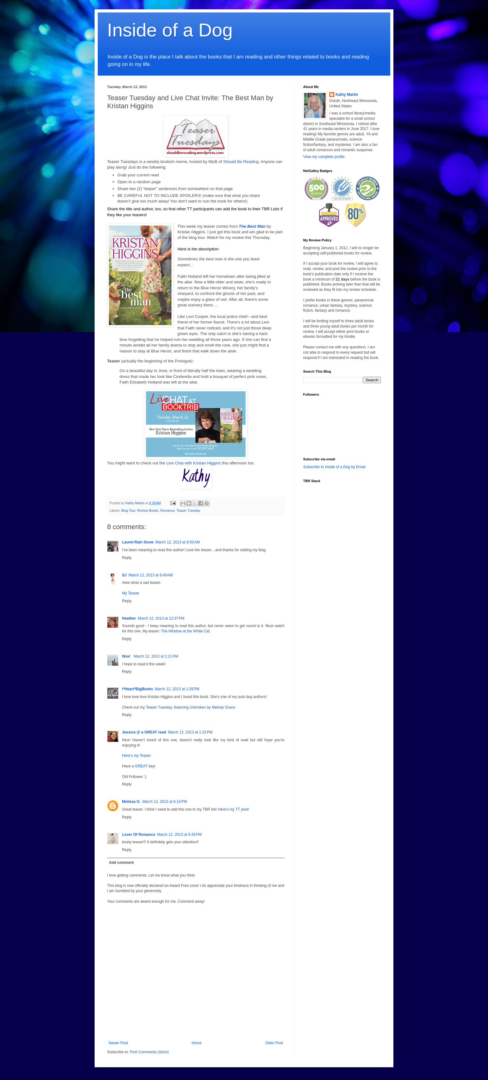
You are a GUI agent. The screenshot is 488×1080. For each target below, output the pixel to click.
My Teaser (130, 593)
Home (197, 1043)
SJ (124, 575)
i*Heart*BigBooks (137, 689)
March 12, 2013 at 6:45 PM (179, 834)
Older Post (274, 1043)
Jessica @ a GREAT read (144, 732)
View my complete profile (324, 157)
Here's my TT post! (233, 809)
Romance (167, 510)
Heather (129, 618)
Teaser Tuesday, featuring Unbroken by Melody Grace (190, 707)
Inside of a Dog (170, 30)
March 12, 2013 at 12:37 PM (161, 618)
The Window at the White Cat (185, 631)
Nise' (127, 656)
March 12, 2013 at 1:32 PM (190, 732)
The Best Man (252, 226)
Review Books (147, 510)
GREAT (141, 766)
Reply (127, 558)
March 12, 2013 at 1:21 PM (156, 656)
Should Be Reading (241, 161)
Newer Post (118, 1043)
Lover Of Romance (138, 834)
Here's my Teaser (136, 755)
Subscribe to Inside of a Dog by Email (334, 467)
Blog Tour (128, 510)
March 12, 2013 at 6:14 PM (164, 801)
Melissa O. (131, 801)
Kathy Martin (347, 94)
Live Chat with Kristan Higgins (193, 463)
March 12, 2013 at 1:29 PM (177, 689)
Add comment (121, 862)
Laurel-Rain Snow (137, 542)
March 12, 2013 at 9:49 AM (151, 575)
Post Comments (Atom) (149, 1052)
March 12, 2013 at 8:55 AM (177, 542)
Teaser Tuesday (188, 510)
